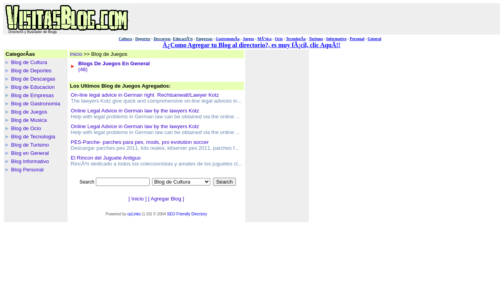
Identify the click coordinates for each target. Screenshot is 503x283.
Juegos (248, 39)
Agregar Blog (166, 199)
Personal (357, 39)
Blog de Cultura (29, 62)
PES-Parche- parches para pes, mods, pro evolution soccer (140, 142)
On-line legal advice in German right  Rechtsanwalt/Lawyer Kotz (145, 95)
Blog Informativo (30, 161)
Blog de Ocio (26, 128)
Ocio (279, 39)
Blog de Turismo (30, 145)
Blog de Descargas (33, 79)
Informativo (336, 39)
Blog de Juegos (29, 112)
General (374, 39)
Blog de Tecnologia (33, 137)
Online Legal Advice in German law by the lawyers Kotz (135, 111)
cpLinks (134, 214)
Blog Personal (27, 170)
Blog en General (30, 153)
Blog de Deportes (31, 71)
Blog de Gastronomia (35, 104)
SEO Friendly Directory (187, 214)
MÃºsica (264, 39)
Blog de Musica (29, 120)
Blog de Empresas (32, 95)
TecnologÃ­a (296, 39)
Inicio (76, 54)
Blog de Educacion (33, 87)
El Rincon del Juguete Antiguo (106, 158)
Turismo (316, 39)
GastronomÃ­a (227, 39)
